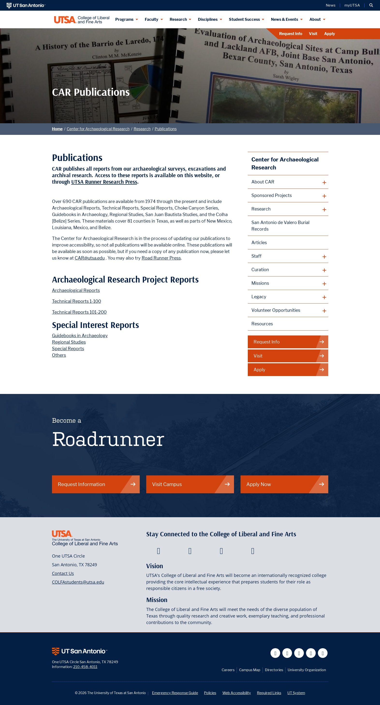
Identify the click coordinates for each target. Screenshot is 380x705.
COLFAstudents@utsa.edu (78, 582)
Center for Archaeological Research (98, 129)
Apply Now (285, 484)
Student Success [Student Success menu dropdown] (244, 19)
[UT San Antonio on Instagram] (323, 653)
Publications (166, 129)
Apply (329, 33)
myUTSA (352, 5)
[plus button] (288, 182)
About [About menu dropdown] (315, 19)
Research (142, 129)
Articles (259, 242)
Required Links (269, 693)
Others (59, 355)
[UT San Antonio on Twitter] (287, 653)
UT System (296, 693)
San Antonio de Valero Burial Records (280, 226)
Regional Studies (69, 342)
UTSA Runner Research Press (104, 182)
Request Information (97, 484)
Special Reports (68, 348)
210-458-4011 (85, 667)
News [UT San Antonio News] (331, 5)
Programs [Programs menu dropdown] (124, 19)
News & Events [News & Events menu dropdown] (284, 19)
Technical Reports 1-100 (76, 301)
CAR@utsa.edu (90, 258)
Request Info (290, 33)
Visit (313, 33)
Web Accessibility (236, 693)
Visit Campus (191, 484)
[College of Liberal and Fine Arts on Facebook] (158, 552)
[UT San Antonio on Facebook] (275, 653)
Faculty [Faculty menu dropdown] (151, 19)
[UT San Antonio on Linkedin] (311, 653)
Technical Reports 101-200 (79, 312)
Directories (274, 670)
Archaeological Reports (76, 290)
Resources (262, 323)
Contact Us (63, 573)
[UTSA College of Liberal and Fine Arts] (82, 19)
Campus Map (249, 670)
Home (57, 129)
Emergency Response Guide (175, 693)
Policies (210, 693)
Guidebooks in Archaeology (80, 335)
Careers (228, 670)
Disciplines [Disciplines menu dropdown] (208, 19)
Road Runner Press (161, 258)
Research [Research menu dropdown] (178, 19)
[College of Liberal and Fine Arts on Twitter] (189, 552)
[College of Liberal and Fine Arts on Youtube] (221, 552)
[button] (371, 5)
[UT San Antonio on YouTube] (299, 653)
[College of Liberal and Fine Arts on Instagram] (252, 552)
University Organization (307, 670)
